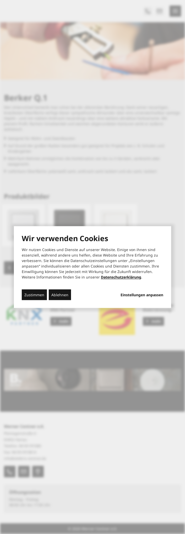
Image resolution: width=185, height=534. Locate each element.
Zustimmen (34, 294)
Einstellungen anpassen (142, 294)
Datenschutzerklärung (121, 276)
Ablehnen (59, 294)
